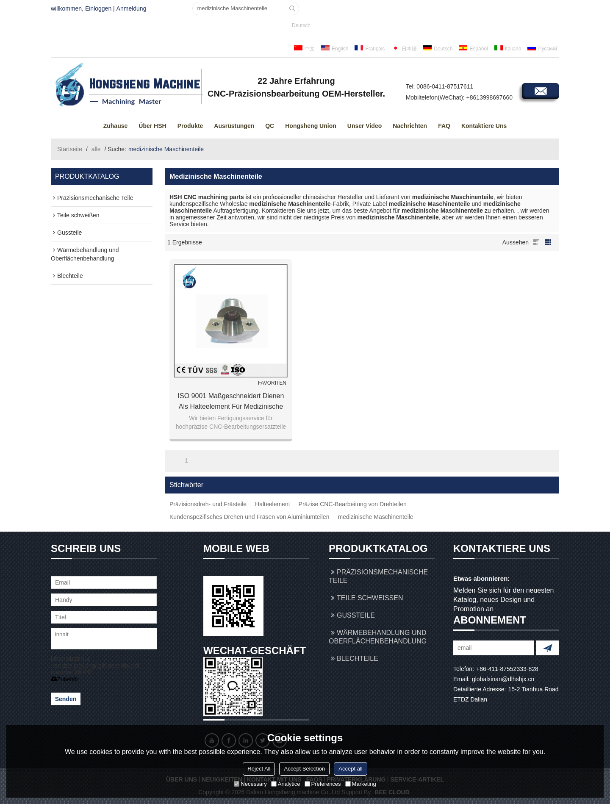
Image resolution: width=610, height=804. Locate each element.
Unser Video (364, 125)
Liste (536, 242)
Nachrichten (410, 125)
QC (269, 125)
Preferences (323, 784)
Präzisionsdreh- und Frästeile (208, 504)
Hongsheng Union (310, 125)
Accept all (350, 768)
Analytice (285, 784)
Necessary (250, 784)
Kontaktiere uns (484, 125)
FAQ (444, 125)
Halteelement (272, 504)
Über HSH (152, 125)
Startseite (69, 149)
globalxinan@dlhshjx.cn (503, 679)
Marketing (360, 784)
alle (96, 149)
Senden (66, 699)
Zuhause (115, 125)
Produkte (190, 125)
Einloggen (98, 8)
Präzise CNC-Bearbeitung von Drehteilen (353, 504)
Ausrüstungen (234, 125)
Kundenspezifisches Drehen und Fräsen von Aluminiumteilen (249, 516)
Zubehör (64, 679)
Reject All (258, 768)
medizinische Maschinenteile (375, 516)
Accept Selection (304, 768)
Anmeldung (131, 8)
